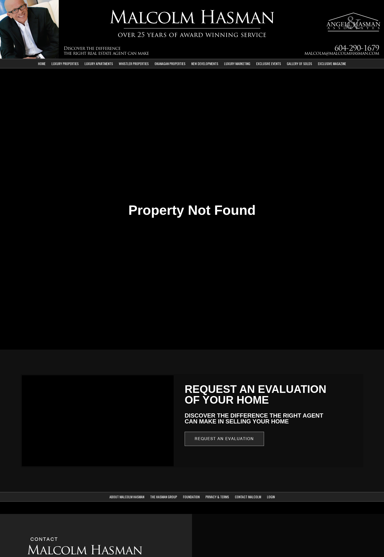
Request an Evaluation (224, 438)
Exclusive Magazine (332, 63)
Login (271, 496)
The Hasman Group (163, 496)
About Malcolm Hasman (126, 496)
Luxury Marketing (237, 63)
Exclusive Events (268, 63)
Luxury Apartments (98, 63)
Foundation (191, 496)
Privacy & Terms (217, 496)
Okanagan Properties (170, 63)
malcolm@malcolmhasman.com (341, 53)
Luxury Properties (65, 63)
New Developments (204, 63)
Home (42, 63)
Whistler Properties (134, 63)
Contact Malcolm (248, 496)
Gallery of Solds (299, 63)
